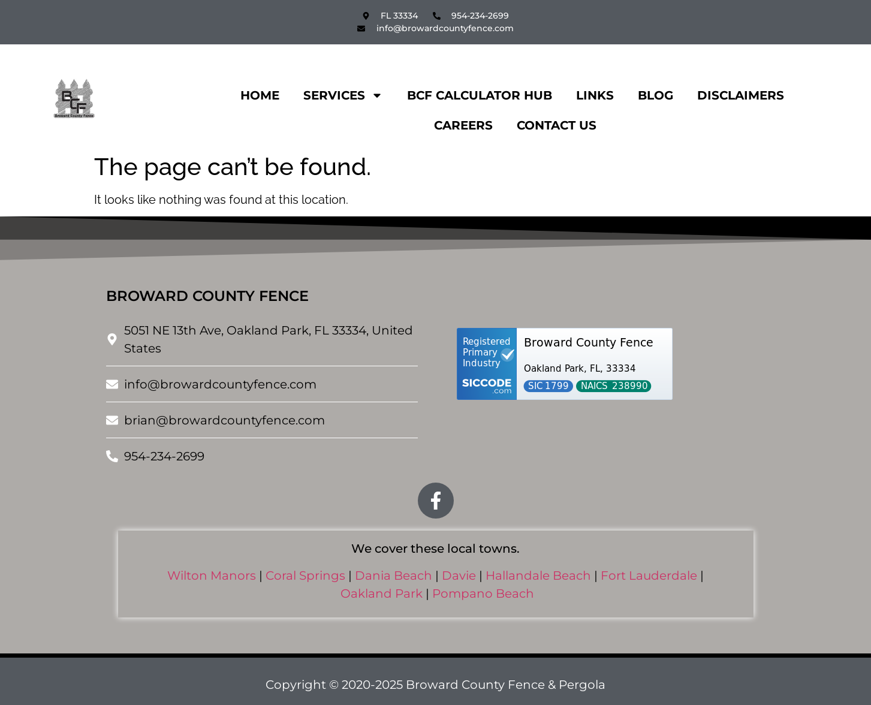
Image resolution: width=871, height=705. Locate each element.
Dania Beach (393, 575)
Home (259, 95)
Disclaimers (740, 95)
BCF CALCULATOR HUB (479, 95)
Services (343, 95)
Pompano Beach (483, 593)
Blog (655, 95)
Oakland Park (381, 593)
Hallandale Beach (538, 575)
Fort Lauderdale (649, 575)
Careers (463, 125)
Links (595, 95)
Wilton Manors (211, 575)
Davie (459, 575)
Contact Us (556, 125)
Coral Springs (305, 575)
